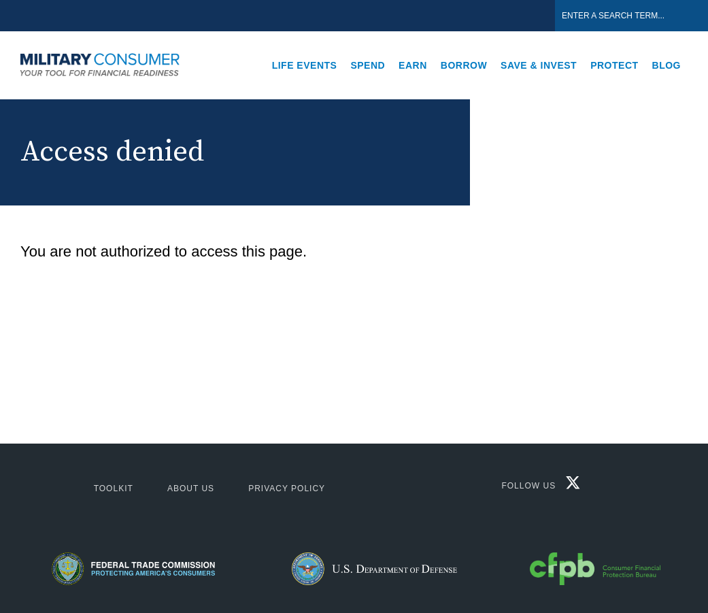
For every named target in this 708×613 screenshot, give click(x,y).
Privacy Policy (286, 488)
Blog (666, 65)
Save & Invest (539, 65)
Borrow (464, 65)
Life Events (304, 65)
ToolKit (113, 488)
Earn (413, 65)
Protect (614, 65)
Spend (367, 65)
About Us (190, 488)
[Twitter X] (569, 486)
